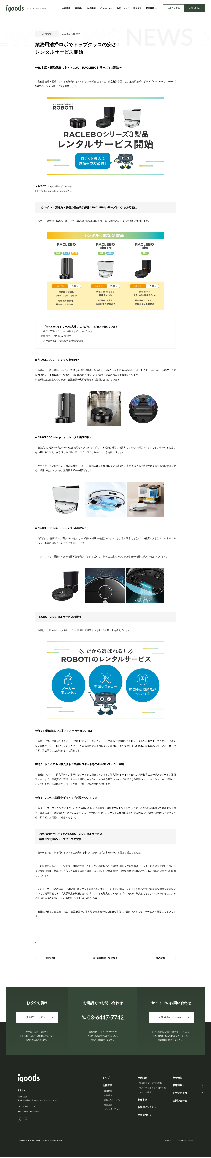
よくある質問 (166, 1141)
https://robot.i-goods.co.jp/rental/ (52, 191)
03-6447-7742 (28, 1106)
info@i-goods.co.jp (31, 1111)
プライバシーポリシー (184, 1141)
